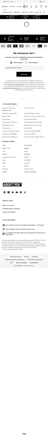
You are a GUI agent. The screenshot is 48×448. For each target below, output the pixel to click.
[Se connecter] (31, 6)
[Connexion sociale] (4, 192)
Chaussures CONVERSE (9, 134)
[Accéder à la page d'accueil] (13, 184)
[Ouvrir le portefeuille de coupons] (26, 6)
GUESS (26, 157)
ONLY (4, 145)
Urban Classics (28, 169)
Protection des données (35, 259)
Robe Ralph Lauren (8, 125)
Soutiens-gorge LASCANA (32, 131)
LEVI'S (26, 151)
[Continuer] (40, 12)
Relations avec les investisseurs (15, 259)
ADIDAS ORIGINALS (30, 172)
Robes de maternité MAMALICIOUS (8, 109)
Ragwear (5, 169)
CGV (11, 262)
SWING (4, 172)
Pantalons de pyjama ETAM (32, 122)
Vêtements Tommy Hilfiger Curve (34, 116)
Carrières (35, 256)
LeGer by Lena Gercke (9, 157)
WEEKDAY (27, 154)
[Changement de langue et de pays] (42, 1)
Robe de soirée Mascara (9, 137)
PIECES (26, 166)
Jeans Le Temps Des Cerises (11, 131)
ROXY (4, 163)
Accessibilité (34, 262)
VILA (3, 151)
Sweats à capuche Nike (9, 113)
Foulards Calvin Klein (30, 119)
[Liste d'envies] (41, 6)
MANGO (26, 148)
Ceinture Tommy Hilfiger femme (34, 137)
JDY (3, 166)
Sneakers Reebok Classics (32, 113)
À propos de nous (15, 256)
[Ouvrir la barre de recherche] (43, 12)
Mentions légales (21, 262)
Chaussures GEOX (29, 134)
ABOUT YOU (6, 148)
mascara (27, 163)
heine (4, 160)
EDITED (4, 154)
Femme (5, 6)
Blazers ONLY (6, 116)
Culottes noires (29, 108)
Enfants (20, 6)
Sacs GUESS (28, 128)
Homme (12, 6)
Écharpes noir (6, 128)
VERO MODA (28, 145)
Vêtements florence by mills (33, 125)
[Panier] (46, 6)
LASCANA (27, 160)
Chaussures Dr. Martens (9, 122)
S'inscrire (24, 74)
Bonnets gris (6, 119)
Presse (26, 256)
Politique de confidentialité (15, 84)
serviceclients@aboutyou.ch (11, 88)
